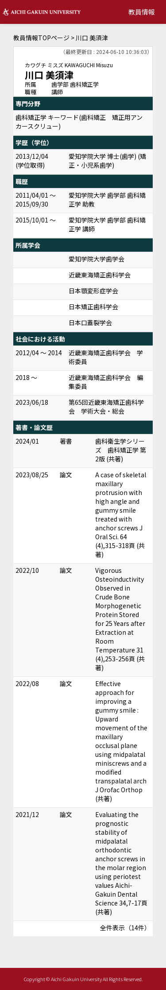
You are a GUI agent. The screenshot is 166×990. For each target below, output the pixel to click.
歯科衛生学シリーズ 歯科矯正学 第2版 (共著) (120, 450)
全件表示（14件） (125, 927)
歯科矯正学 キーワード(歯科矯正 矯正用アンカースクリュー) (79, 121)
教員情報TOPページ (41, 37)
